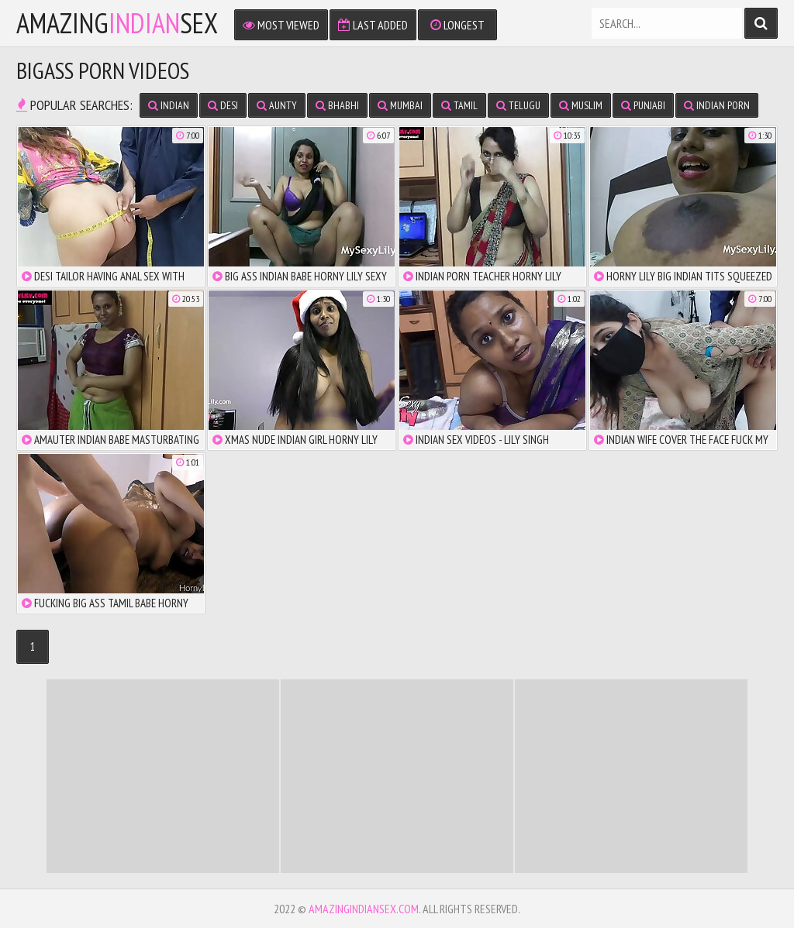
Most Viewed (281, 25)
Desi (223, 105)
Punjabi (643, 105)
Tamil (459, 105)
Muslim (580, 105)
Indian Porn (717, 105)
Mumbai (400, 105)
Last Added (373, 25)
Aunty (277, 105)
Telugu (518, 105)
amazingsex (117, 23)
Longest (457, 25)
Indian (168, 105)
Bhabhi (337, 105)
